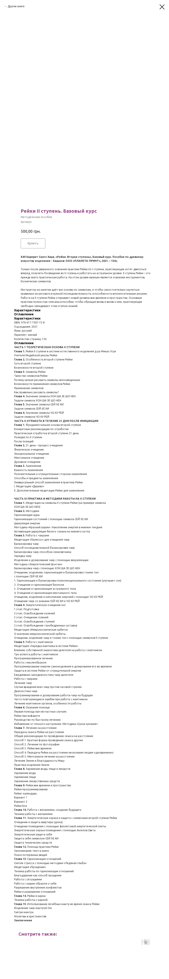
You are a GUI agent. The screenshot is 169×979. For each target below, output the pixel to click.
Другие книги (16, 6)
